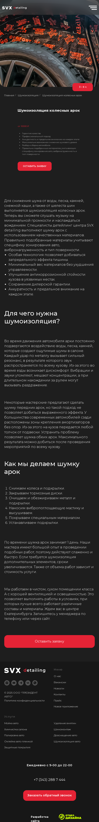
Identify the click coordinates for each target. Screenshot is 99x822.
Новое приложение (66, 706)
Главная (9, 95)
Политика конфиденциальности (24, 700)
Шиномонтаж (62, 729)
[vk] (28, 683)
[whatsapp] (35, 683)
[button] (35, 166)
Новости (59, 688)
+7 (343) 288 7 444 (49, 780)
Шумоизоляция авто (67, 741)
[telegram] (21, 683)
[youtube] (14, 683)
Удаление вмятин (65, 723)
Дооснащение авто (65, 735)
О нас (57, 676)
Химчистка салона (15, 729)
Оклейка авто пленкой (18, 741)
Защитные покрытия (17, 747)
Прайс (58, 700)
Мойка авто (11, 723)
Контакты (59, 694)
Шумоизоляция (28, 95)
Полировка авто (14, 735)
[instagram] (7, 683)
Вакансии (60, 682)
